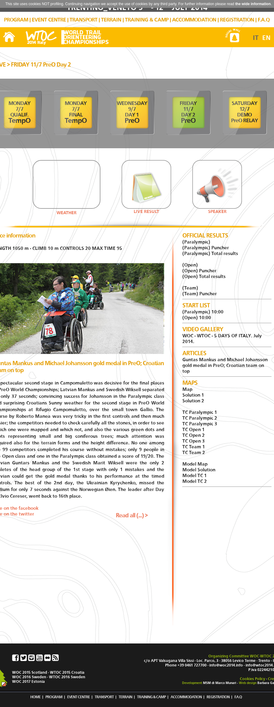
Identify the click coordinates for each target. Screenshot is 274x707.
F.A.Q (263, 20)
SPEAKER (217, 209)
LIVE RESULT (146, 209)
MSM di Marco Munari (219, 683)
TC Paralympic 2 (199, 418)
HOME (35, 697)
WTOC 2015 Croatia (67, 672)
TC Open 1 (193, 429)
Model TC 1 (194, 475)
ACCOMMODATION (194, 20)
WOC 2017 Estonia (28, 681)
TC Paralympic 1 (199, 412)
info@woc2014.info (226, 665)
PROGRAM (16, 20)
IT (256, 38)
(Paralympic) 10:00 (202, 312)
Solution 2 (193, 401)
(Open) (190, 265)
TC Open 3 (193, 441)
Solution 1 (193, 395)
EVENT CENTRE (49, 20)
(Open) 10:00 (196, 317)
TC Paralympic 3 (199, 424)
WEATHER (67, 212)
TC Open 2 (193, 435)
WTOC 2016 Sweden (67, 677)
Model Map (194, 464)
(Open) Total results (204, 276)
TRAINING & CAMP (146, 20)
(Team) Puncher (199, 293)
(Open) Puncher (199, 270)
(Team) (190, 288)
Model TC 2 (194, 481)
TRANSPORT (83, 20)
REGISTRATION (237, 20)
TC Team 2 (193, 452)
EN (266, 38)
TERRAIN (111, 20)
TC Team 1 (193, 447)
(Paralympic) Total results (210, 253)
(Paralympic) (196, 242)
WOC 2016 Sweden (29, 677)
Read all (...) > (132, 515)
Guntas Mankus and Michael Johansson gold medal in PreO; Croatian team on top (225, 365)
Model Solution (198, 470)
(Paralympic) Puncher (205, 247)
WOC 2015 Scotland (29, 672)
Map (187, 389)
